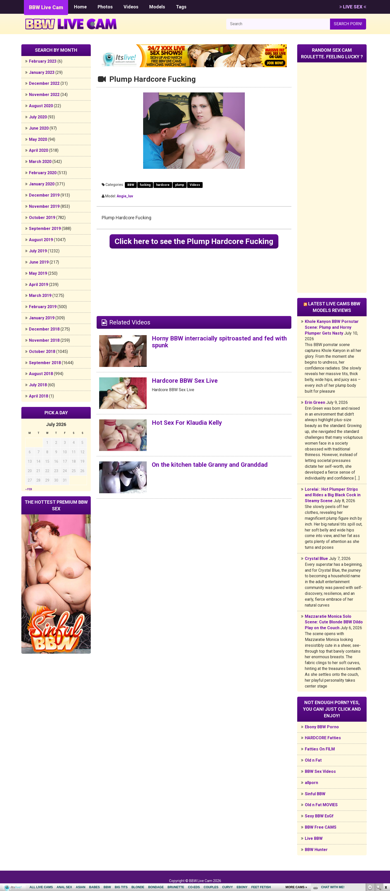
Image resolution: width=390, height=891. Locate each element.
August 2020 (41, 105)
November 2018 (44, 340)
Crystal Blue (316, 558)
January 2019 (41, 318)
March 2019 (40, 295)
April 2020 (38, 150)
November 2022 (44, 94)
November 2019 (44, 206)
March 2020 (40, 161)
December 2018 (44, 329)
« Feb (28, 489)
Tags (181, 6)
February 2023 (42, 61)
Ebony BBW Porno (322, 726)
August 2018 (41, 373)
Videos (131, 6)
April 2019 (38, 284)
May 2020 (38, 139)
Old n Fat (313, 760)
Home (80, 6)
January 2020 (41, 184)
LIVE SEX (352, 6)
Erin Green (315, 402)
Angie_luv (125, 196)
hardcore (163, 185)
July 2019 (38, 251)
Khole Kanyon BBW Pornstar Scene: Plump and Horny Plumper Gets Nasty (332, 327)
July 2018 (38, 384)
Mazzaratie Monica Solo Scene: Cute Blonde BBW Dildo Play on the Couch (334, 622)
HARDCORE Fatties (323, 737)
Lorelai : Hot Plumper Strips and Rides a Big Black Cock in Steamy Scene (333, 495)
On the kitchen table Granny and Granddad (210, 464)
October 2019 (42, 217)
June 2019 (39, 262)
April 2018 (38, 396)
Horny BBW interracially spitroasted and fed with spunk (219, 342)
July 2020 (38, 117)
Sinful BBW (315, 793)
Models (157, 6)
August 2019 (41, 239)
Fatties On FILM (320, 749)
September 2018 (45, 362)
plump (179, 185)
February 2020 (42, 172)
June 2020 (39, 128)
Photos (105, 6)
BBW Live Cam (46, 7)
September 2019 (45, 228)
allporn (311, 782)
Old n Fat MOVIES (321, 804)
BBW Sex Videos (320, 771)
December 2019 (44, 195)
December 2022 (44, 83)
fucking (145, 185)
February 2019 (42, 306)
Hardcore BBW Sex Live (185, 380)
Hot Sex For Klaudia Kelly (187, 422)
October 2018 (42, 351)
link (385, 811)
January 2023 (41, 72)
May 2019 (38, 273)
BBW (130, 185)
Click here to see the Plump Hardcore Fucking (194, 241)
